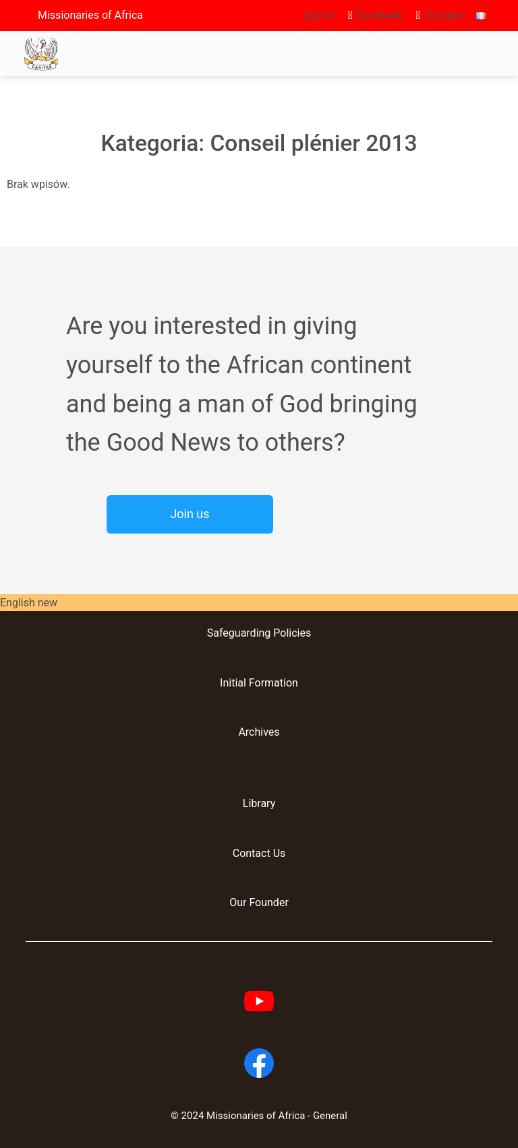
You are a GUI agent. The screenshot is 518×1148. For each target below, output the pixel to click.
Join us (189, 514)
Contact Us (259, 853)
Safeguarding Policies (259, 633)
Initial (233, 682)
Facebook (375, 15)
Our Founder (259, 902)
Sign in (318, 15)
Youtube (439, 15)
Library (259, 803)
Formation (272, 682)
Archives (258, 732)
